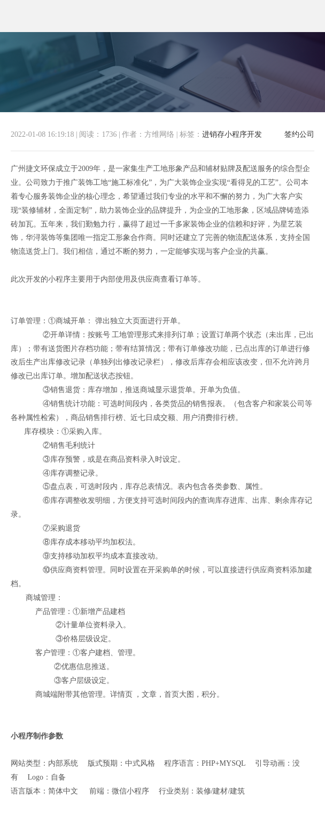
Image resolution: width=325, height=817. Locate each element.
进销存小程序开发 (232, 134)
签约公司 (299, 134)
